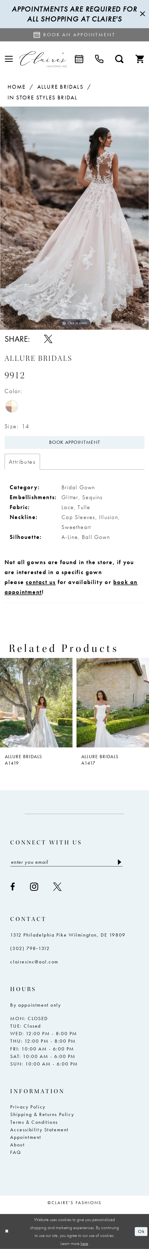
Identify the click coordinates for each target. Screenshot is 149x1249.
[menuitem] (9, 59)
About (17, 1145)
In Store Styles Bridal (43, 97)
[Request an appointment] (74, 34)
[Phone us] (99, 59)
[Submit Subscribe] (119, 862)
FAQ (15, 1152)
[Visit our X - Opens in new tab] (57, 887)
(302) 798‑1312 (30, 948)
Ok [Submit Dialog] (141, 1231)
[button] (9, 59)
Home (17, 86)
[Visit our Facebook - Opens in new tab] (13, 887)
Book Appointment (74, 442)
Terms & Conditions (34, 1122)
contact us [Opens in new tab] (41, 582)
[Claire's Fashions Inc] (43, 59)
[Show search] (119, 59)
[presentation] (36, 702)
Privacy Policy (27, 1107)
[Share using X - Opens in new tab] (48, 339)
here (84, 1243)
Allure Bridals (60, 86)
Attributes (22, 462)
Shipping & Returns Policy (42, 1114)
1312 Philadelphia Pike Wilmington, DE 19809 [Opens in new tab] (67, 935)
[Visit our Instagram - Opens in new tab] (34, 886)
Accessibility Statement (39, 1130)
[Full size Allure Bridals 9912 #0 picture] (74, 218)
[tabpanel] (74, 218)
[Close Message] (142, 14)
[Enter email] (66, 862)
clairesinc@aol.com (34, 962)
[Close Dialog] (7, 1231)
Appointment (25, 1137)
